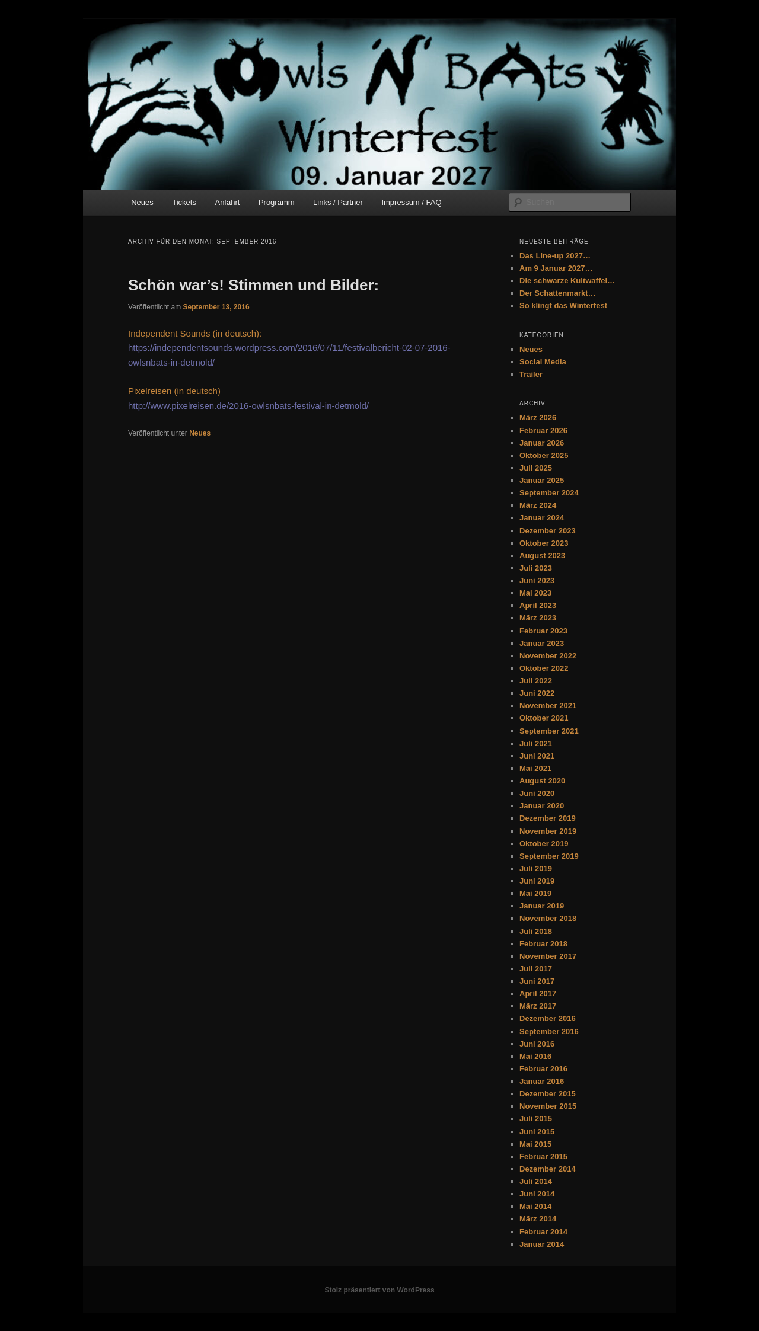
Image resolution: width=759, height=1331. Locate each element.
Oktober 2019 (543, 843)
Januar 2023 (541, 643)
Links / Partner (338, 202)
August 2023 (542, 555)
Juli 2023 (535, 568)
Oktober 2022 (543, 668)
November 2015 (547, 1106)
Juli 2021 (535, 743)
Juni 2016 (536, 1043)
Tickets (184, 202)
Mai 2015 (535, 1144)
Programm (277, 202)
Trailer (531, 374)
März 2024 (537, 505)
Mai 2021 (535, 768)
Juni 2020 (536, 793)
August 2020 (542, 780)
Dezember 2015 (547, 1093)
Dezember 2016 (547, 1018)
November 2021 (547, 705)
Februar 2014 (543, 1231)
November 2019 (547, 831)
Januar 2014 (541, 1244)
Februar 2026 (543, 430)
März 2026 (537, 417)
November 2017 (547, 956)
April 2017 (537, 993)
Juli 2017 (535, 968)
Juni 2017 (536, 981)
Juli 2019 (535, 868)
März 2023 (537, 617)
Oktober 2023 (543, 543)
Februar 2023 (543, 630)
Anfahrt (227, 202)
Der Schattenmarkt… (557, 293)
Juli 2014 (535, 1181)
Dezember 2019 (547, 818)
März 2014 (537, 1218)
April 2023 (537, 605)
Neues (142, 202)
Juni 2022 (536, 693)
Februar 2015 (543, 1156)
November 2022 (547, 655)
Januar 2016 (541, 1081)
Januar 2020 (541, 805)
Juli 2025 (535, 467)
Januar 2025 (541, 480)
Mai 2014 (535, 1206)
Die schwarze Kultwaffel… (567, 280)
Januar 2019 (541, 905)
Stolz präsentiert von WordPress (379, 1290)
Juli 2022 (535, 680)
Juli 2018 (535, 931)
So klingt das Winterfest (563, 305)
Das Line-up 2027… (555, 255)
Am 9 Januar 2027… (556, 268)
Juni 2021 (536, 755)
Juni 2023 (536, 580)
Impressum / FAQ (411, 202)
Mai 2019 (535, 893)
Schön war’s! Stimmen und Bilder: (253, 285)
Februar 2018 (543, 943)
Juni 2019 (536, 880)
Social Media (542, 361)
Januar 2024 (541, 517)
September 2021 (549, 731)
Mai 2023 (535, 592)
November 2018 (547, 918)
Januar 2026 (541, 443)
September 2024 (549, 492)
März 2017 (537, 1006)
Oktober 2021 (543, 718)
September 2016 (549, 1031)
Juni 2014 (536, 1193)
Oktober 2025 (543, 455)
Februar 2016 (543, 1068)
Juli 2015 (535, 1118)
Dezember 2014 (547, 1168)
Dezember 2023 (547, 530)
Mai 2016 (535, 1056)
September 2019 (549, 856)
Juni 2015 (536, 1131)
